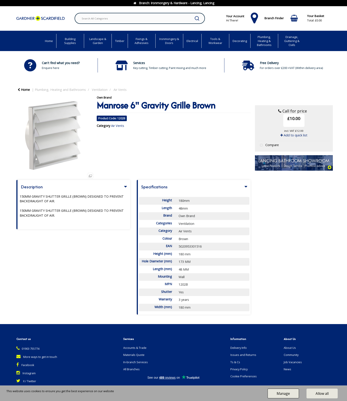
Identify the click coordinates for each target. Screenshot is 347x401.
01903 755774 (27, 349)
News (287, 369)
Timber (119, 41)
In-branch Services (135, 362)
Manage (283, 393)
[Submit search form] (197, 18)
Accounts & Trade (135, 348)
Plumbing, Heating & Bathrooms (264, 41)
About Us (290, 348)
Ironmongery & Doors (169, 41)
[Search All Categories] (140, 18)
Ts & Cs (235, 362)
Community (291, 355)
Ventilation (100, 90)
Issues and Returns (243, 355)
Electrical (192, 41)
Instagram (26, 373)
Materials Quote (134, 355)
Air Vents (120, 90)
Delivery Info (238, 348)
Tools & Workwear (215, 41)
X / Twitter (26, 381)
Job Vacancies (293, 362)
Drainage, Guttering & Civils (291, 41)
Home (49, 41)
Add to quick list (293, 135)
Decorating (240, 41)
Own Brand (104, 97)
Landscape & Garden (97, 41)
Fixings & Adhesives (141, 41)
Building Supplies (70, 41)
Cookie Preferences (243, 376)
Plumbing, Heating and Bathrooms (60, 90)
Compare (268, 145)
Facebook (25, 365)
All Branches (131, 369)
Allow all (322, 393)
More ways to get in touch (36, 357)
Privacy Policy (239, 369)
